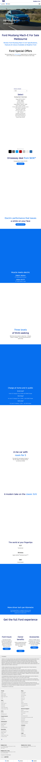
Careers (22, 729)
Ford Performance (4, 727)
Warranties (23, 720)
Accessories (23, 718)
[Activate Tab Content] (10, 151)
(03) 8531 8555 (5, 747)
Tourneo (2, 701)
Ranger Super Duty (4, 696)
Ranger (2, 692)
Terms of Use (23, 736)
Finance (22, 702)
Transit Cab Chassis (4, 707)
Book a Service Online (25, 711)
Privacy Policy (23, 734)
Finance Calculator (24, 703)
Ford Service (23, 713)
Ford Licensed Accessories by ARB (27, 717)
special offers (17, 54)
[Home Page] (3, 1)
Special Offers (23, 692)
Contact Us (23, 726)
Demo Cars (23, 698)
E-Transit (2, 733)
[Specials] (34, 761)
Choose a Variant (20, 90)
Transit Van (3, 704)
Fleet (22, 700)
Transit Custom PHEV (4, 735)
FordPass (22, 730)
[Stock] (7, 761)
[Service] (20, 761)
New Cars (22, 696)
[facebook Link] (1, 739)
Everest (2, 712)
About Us (22, 728)
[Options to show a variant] (20, 91)
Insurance (22, 706)
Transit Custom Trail (4, 708)
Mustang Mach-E (4, 714)
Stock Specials (23, 695)
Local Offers (23, 693)
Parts (22, 714)
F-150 (2, 698)
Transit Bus (3, 706)
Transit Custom (3, 703)
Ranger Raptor (3, 693)
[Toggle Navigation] (39, 4)
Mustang (2, 725)
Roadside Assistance (24, 721)
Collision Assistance (24, 722)
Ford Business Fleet (24, 705)
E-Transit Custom (4, 736)
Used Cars (23, 699)
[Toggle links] (4, 757)
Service (22, 710)
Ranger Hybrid (3, 695)
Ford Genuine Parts (24, 715)
